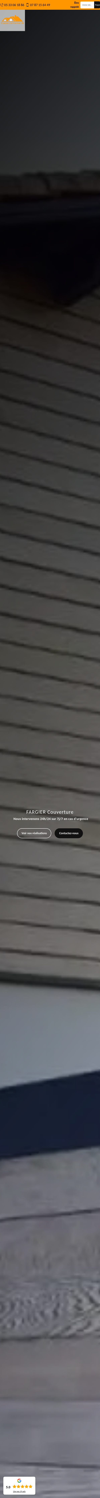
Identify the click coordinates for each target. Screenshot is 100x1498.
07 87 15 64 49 (40, 5)
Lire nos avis (19, 1491)
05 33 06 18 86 (14, 5)
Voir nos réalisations (34, 833)
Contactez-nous (68, 833)
